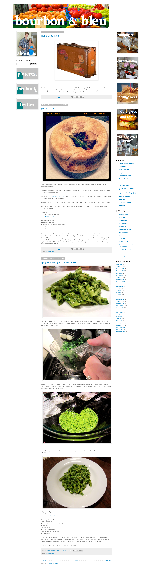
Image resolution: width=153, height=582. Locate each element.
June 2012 (119, 290)
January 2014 (119, 266)
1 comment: (65, 550)
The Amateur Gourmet (125, 229)
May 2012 (119, 292)
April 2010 (119, 318)
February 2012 (120, 299)
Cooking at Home (50, 251)
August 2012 (119, 286)
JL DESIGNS (122, 199)
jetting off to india (50, 35)
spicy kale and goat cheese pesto (58, 262)
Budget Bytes (122, 217)
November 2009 (120, 327)
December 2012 (120, 279)
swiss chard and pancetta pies (56, 196)
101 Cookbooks (53, 516)
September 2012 (120, 284)
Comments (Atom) (53, 563)
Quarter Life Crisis (124, 185)
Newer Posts (45, 560)
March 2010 (119, 321)
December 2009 (120, 325)
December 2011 (120, 303)
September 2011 (120, 310)
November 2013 (120, 271)
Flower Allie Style (123, 179)
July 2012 (118, 288)
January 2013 (119, 277)
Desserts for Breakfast (125, 250)
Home (76, 560)
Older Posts (108, 560)
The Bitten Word (123, 242)
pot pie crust (47, 108)
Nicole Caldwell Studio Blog (126, 163)
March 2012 (119, 297)
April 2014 (119, 264)
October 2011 (119, 308)
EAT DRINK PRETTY (125, 176)
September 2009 (120, 331)
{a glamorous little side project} (127, 193)
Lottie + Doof (122, 226)
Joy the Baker (122, 239)
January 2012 (119, 301)
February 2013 (120, 275)
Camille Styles (122, 166)
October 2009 (119, 329)
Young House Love (124, 173)
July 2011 (118, 314)
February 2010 (120, 323)
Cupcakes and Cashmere (125, 202)
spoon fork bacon (123, 214)
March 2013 (119, 273)
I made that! (122, 253)
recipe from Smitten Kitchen (49, 216)
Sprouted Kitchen (123, 232)
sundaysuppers (123, 256)
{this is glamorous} (124, 169)
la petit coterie (79, 84)
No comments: (65, 97)
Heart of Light (122, 182)
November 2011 (120, 305)
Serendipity (122, 205)
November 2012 (120, 281)
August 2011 (119, 312)
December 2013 (120, 268)
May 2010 (119, 316)
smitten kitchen (123, 220)
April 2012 (119, 294)
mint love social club (124, 196)
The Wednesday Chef (124, 235)
